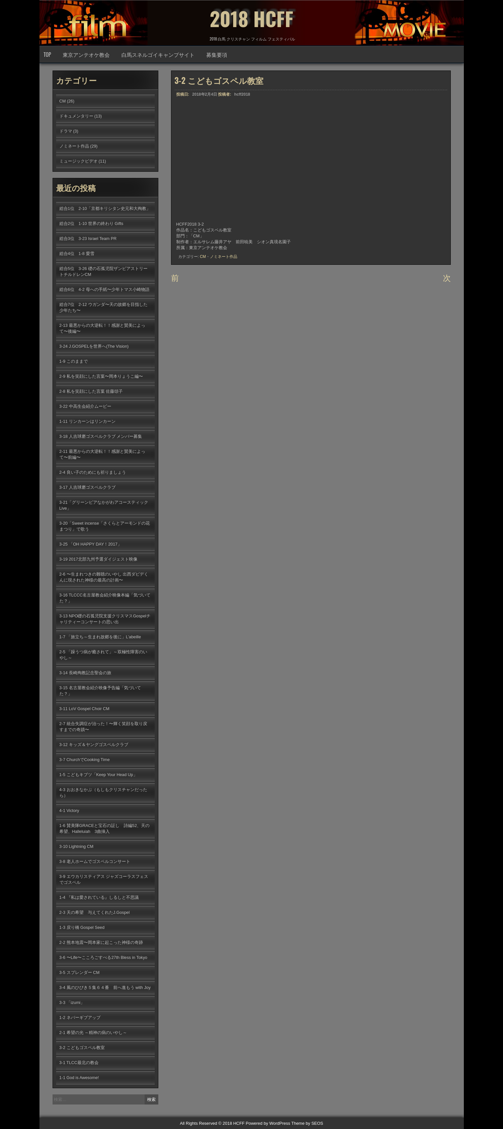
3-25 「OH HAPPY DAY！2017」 (90, 544)
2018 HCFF (251, 18)
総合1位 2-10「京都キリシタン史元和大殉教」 (105, 208)
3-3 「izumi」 (72, 1002)
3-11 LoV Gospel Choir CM (84, 708)
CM (203, 256)
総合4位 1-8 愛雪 (76, 253)
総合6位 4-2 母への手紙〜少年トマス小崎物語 (104, 289)
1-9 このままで (73, 361)
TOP (47, 54)
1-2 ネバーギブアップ (80, 1017)
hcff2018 (242, 94)
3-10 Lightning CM (76, 846)
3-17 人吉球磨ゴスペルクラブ (87, 487)
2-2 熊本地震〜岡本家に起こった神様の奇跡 (101, 942)
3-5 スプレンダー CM (79, 972)
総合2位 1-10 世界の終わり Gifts (91, 223)
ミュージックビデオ (78, 161)
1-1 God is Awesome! (79, 1077)
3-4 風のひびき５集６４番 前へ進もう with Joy (105, 987)
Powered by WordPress (268, 1123)
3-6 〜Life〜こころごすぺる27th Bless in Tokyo (103, 957)
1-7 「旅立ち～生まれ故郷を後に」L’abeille (100, 636)
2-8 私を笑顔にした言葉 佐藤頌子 (91, 391)
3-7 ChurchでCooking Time (84, 759)
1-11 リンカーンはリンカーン (87, 421)
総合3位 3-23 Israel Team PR (88, 238)
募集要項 (216, 54)
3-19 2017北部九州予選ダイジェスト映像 (98, 559)
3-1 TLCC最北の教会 (79, 1062)
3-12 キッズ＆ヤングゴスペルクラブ (93, 744)
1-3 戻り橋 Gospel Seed (82, 927)
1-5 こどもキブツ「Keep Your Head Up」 (98, 774)
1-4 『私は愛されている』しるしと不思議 (99, 897)
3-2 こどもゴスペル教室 (82, 1047)
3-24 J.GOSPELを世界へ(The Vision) (94, 346)
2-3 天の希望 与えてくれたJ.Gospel (94, 912)
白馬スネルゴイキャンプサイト (158, 54)
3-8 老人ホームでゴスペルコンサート (94, 861)
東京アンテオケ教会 (86, 54)
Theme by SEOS (307, 1123)
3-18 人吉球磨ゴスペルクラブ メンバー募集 (100, 436)
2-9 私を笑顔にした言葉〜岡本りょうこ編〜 (101, 376)
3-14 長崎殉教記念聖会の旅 (85, 672)
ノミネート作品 (223, 256)
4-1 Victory (69, 810)
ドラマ (65, 131)
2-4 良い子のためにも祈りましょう (92, 472)
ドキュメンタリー (76, 116)
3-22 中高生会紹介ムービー (85, 406)
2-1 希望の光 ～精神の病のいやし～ (93, 1032)
